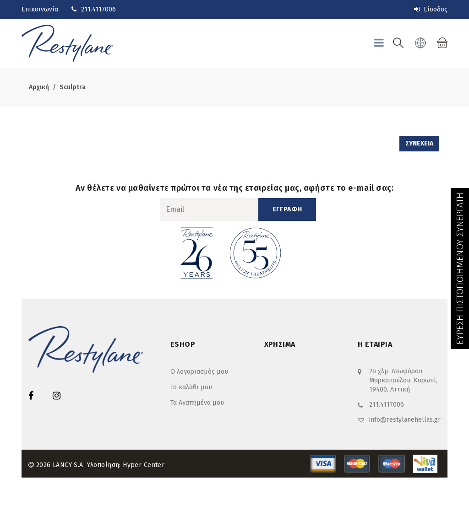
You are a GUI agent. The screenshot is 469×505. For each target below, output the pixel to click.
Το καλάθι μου (191, 387)
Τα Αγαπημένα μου (197, 403)
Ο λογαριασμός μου (199, 372)
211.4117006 (98, 9)
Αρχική (39, 87)
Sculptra (73, 87)
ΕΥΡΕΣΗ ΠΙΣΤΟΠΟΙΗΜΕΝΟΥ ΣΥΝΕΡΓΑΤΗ (459, 268)
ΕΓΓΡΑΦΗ (287, 209)
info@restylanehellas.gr (405, 420)
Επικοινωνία (40, 9)
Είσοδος (430, 9)
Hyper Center (143, 465)
